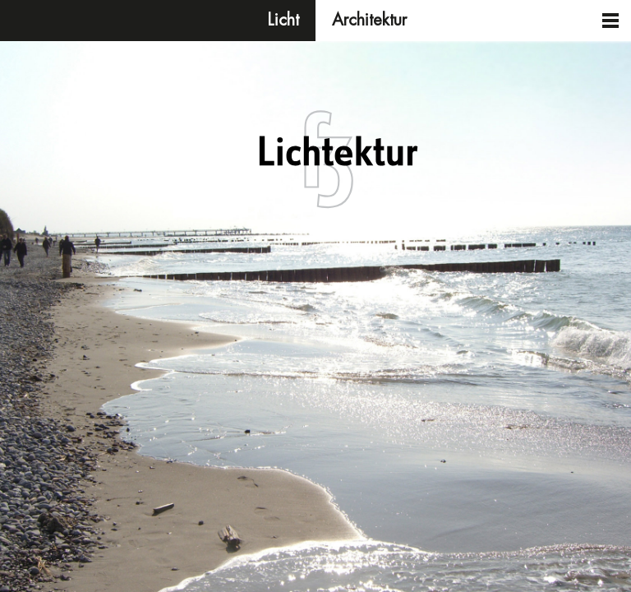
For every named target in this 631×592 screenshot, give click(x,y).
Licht (283, 20)
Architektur (369, 20)
